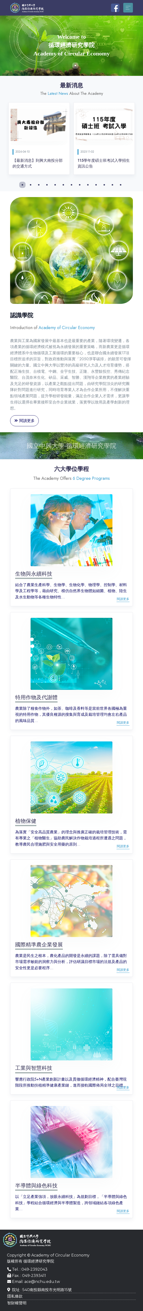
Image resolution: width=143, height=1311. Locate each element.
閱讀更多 (24, 420)
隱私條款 (15, 1296)
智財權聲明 (16, 1303)
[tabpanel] (71, 46)
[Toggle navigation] (128, 7)
